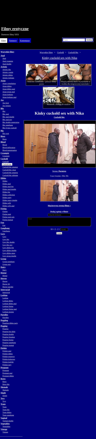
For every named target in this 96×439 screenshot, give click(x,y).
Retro (3, 379)
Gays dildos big (8, 248)
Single (3, 393)
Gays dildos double (9, 250)
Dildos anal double (9, 189)
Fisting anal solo (8, 217)
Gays (3, 234)
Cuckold (4, 159)
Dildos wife (6, 203)
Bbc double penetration (10, 122)
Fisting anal (6, 214)
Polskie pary (7, 365)
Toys (2, 398)
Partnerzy (13, 40)
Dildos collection (8, 195)
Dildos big (6, 192)
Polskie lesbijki (8, 362)
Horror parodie (7, 287)
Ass (2, 100)
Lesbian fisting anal (9, 309)
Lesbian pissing (8, 312)
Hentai (3, 273)
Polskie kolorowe (8, 359)
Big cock (5, 134)
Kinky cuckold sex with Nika (59, 57)
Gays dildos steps (8, 253)
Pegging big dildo (8, 332)
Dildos (3, 178)
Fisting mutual (7, 220)
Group (3, 259)
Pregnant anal (7, 373)
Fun (2, 223)
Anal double (6, 64)
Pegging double (8, 334)
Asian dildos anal (8, 89)
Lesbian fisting (7, 306)
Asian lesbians (7, 95)
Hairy (3, 267)
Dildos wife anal (8, 206)
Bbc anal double (8, 117)
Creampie (5, 153)
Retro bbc (6, 384)
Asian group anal (8, 92)
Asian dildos (7, 86)
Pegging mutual (8, 345)
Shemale (4, 387)
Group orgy (6, 264)
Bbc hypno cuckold (9, 128)
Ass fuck (5, 103)
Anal (3, 56)
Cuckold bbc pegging (10, 173)
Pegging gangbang (9, 343)
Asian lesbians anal (9, 97)
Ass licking (6, 106)
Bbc (2, 108)
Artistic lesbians (8, 78)
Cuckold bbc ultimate (10, 175)
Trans (3, 404)
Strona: (55, 171)
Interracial (5, 290)
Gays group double (9, 256)
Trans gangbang (8, 415)
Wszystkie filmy (7, 52)
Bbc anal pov (7, 120)
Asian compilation (9, 83)
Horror (4, 278)
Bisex (3, 136)
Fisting (3, 209)
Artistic (4, 67)
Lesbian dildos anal (9, 304)
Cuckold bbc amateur (10, 167)
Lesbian (4, 295)
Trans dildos (6, 412)
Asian (3, 81)
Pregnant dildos (8, 376)
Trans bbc (6, 410)
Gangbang (5, 228)
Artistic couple (7, 72)
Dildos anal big (8, 187)
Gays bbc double (8, 242)
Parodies (4, 315)
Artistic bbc (6, 70)
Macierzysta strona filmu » (59, 206)
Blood (3, 142)
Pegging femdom (8, 337)
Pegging (4, 326)
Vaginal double (7, 421)
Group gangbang (8, 262)
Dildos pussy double (9, 200)
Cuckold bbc (7, 164)
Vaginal (4, 418)
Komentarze (25, 40)
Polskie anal (6, 351)
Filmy (3, 40)
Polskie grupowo (8, 357)
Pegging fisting (8, 340)
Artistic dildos (7, 75)
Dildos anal (6, 184)
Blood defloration (8, 148)
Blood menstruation (9, 150)
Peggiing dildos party (10, 323)
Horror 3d (6, 284)
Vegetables (5, 424)
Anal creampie (7, 61)
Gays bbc (5, 239)
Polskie (4, 348)
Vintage (4, 429)
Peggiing (4, 320)
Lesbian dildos (7, 301)
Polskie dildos (7, 354)
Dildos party (7, 198)
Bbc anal (5, 114)
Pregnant (4, 368)
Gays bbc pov (7, 245)
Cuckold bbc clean (9, 170)
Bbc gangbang (7, 125)
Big (2, 131)
